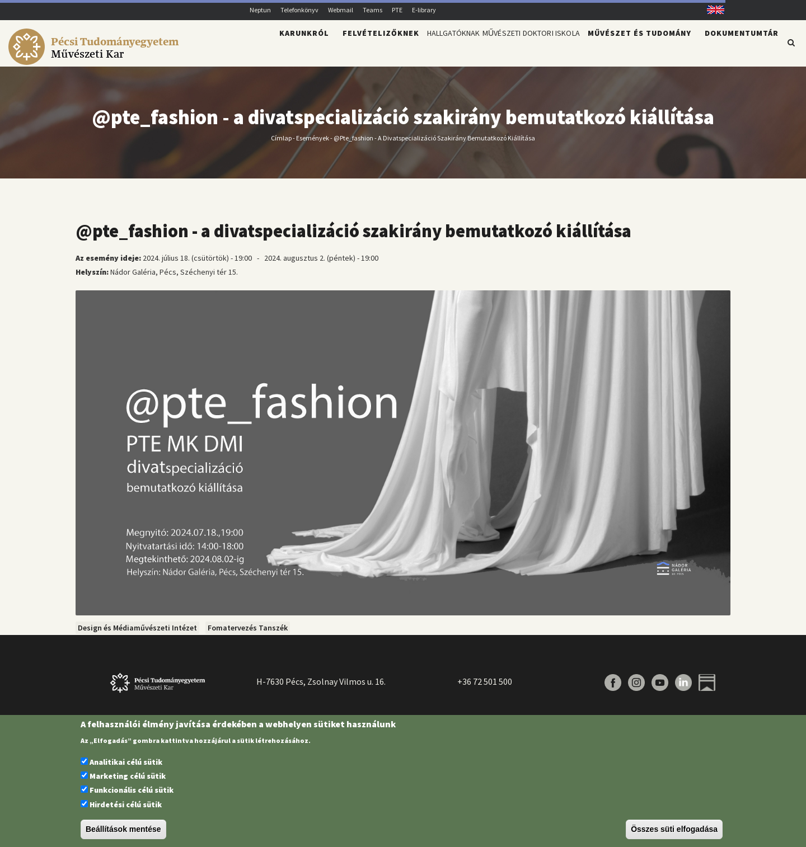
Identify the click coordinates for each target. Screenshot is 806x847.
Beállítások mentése (123, 829)
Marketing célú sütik (128, 776)
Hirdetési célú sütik (126, 804)
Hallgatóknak (410, 48)
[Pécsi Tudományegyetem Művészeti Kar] (95, 59)
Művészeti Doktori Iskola (515, 48)
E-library (424, 10)
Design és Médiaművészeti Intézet (137, 634)
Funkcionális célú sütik (132, 790)
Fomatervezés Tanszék (248, 634)
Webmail (340, 10)
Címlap (281, 144)
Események (312, 144)
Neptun (260, 10)
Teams (372, 10)
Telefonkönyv (299, 10)
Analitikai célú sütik (126, 762)
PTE (397, 10)
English (711, 10)
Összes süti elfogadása (674, 829)
